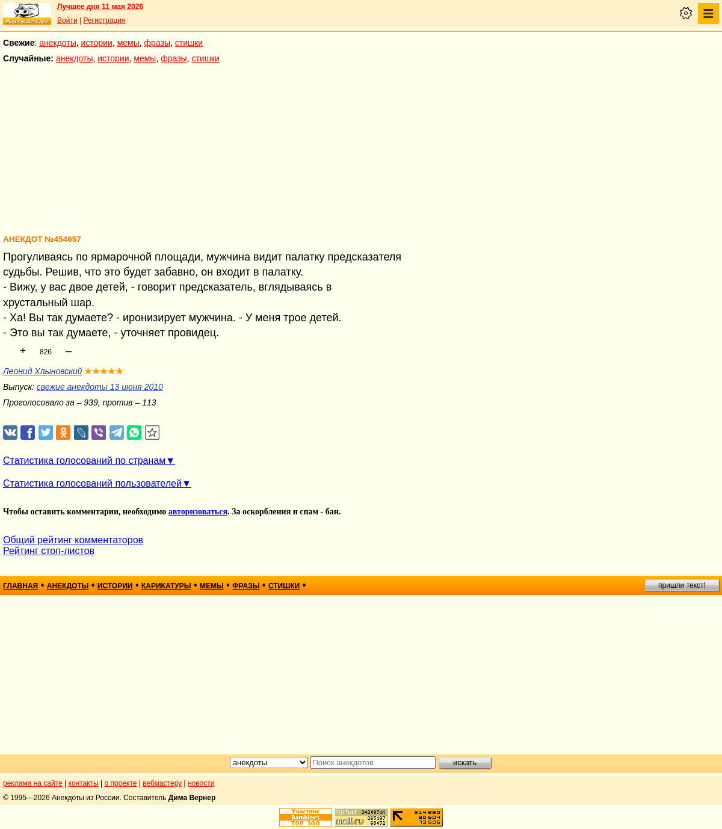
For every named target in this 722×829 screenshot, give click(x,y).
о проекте (121, 783)
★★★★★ (103, 371)
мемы (128, 43)
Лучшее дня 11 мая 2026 (100, 6)
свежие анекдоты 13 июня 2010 (100, 387)
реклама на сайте (33, 783)
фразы (157, 43)
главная (20, 586)
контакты (84, 783)
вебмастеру (162, 783)
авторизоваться (197, 511)
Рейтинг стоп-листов (48, 551)
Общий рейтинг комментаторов (73, 540)
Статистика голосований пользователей (92, 483)
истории (97, 43)
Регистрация (104, 20)
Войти (67, 20)
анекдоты (57, 43)
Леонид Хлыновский (42, 371)
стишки (189, 43)
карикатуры (166, 586)
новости (201, 783)
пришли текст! (682, 585)
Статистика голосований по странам (84, 460)
